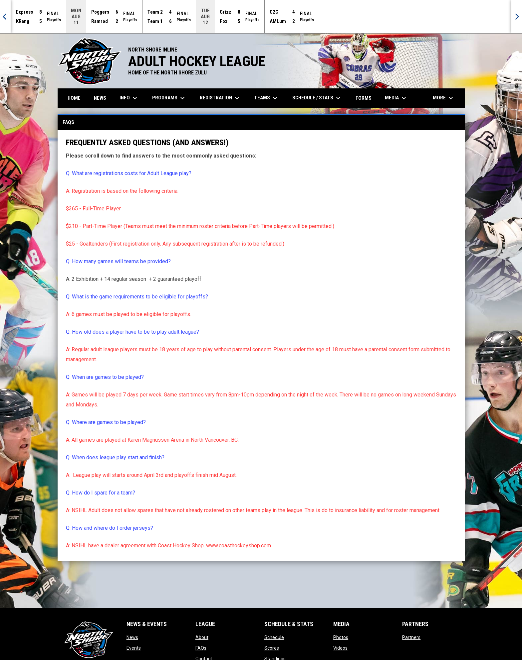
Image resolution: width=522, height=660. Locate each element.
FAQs (200, 648)
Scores (271, 648)
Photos (340, 637)
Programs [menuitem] (169, 98)
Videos (340, 648)
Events (134, 648)
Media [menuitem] (396, 98)
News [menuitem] (100, 98)
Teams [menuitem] (266, 98)
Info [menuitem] (129, 98)
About (201, 637)
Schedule (274, 637)
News (132, 637)
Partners (411, 637)
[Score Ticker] (261, 16)
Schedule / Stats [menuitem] (317, 98)
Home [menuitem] (74, 98)
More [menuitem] (444, 98)
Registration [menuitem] (220, 98)
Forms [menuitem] (364, 98)
